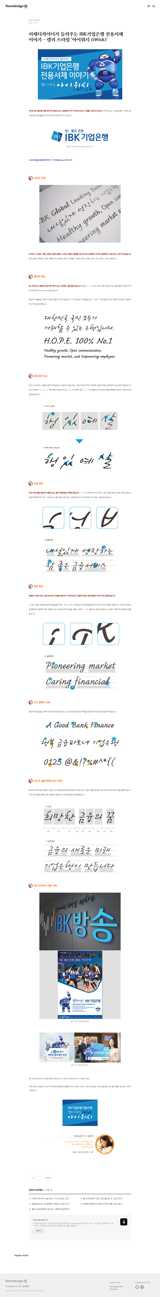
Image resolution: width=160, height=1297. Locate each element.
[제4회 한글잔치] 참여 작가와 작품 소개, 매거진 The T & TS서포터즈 (103, 1204)
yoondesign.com (116, 1287)
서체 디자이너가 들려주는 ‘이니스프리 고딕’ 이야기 (52, 1198)
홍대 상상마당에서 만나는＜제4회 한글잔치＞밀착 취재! (52, 1209)
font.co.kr (114, 1289)
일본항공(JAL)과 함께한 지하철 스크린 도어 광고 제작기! (52, 1204)
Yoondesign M (40, 1220)
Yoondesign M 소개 (13, 1286)
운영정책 (26, 1286)
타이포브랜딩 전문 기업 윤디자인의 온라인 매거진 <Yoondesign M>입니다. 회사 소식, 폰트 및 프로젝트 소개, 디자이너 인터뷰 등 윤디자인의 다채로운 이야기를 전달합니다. (73, 1224)
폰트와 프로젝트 (34, 20)
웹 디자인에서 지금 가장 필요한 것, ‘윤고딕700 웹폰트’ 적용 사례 (103, 1198)
